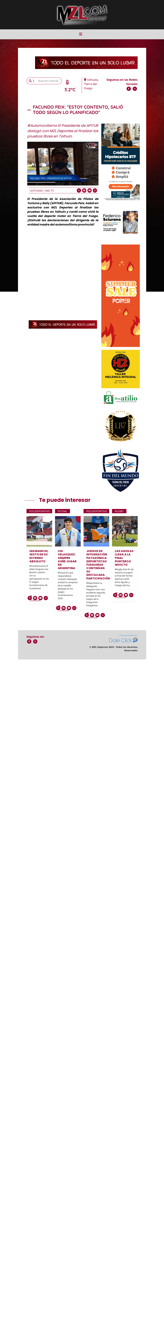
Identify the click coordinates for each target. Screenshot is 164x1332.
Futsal (62, 511)
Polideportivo (39, 511)
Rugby (119, 511)
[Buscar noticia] (49, 81)
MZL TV (49, 190)
